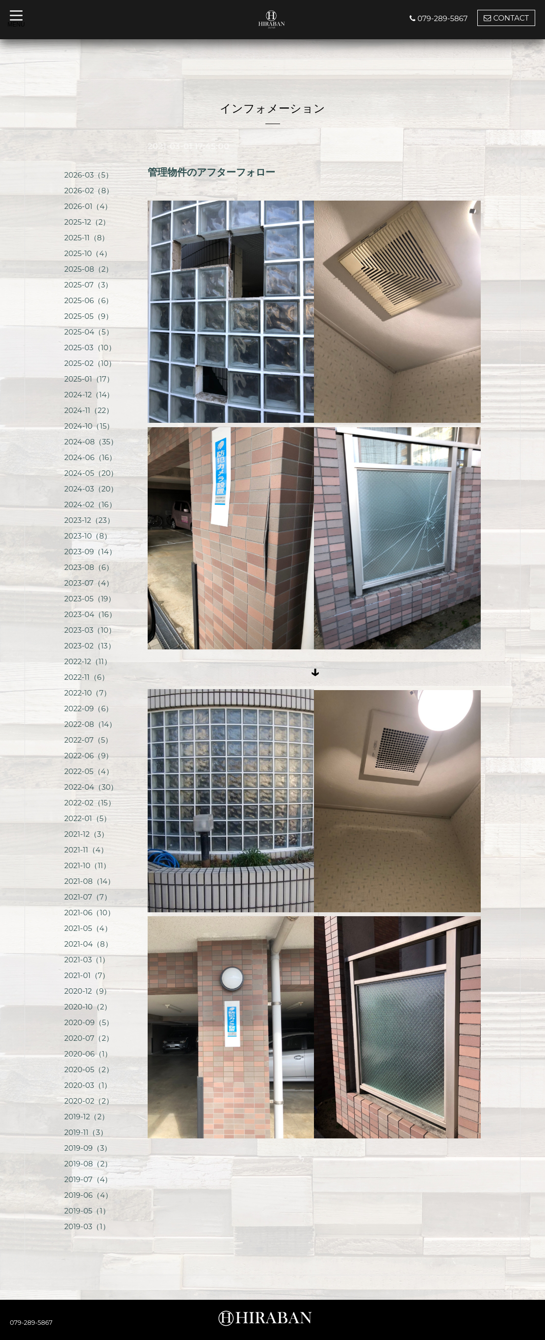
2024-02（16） (90, 504)
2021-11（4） (86, 849)
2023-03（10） (90, 630)
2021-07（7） (87, 897)
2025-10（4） (87, 253)
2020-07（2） (88, 1038)
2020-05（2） (88, 1069)
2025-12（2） (87, 222)
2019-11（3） (85, 1132)
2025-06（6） (88, 300)
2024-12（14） (89, 394)
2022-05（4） (88, 771)
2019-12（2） (86, 1116)
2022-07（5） (88, 740)
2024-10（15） (89, 426)
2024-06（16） (90, 457)
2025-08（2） (88, 269)
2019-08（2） (88, 1163)
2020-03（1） (87, 1085)
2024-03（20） (91, 488)
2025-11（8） (86, 237)
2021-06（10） (89, 912)
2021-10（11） (87, 865)
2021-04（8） (88, 944)
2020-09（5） (88, 1022)
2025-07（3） (88, 284)
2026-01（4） (88, 206)
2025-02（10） (90, 363)
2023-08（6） (88, 567)
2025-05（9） (88, 316)
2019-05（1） (87, 1210)
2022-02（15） (89, 802)
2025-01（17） (89, 379)
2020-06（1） (88, 1053)
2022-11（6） (86, 677)
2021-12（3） (86, 834)
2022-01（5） (87, 818)
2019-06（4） (88, 1195)
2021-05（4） (88, 928)
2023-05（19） (89, 598)
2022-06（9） (88, 755)
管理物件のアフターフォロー (211, 172)
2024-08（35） (91, 441)
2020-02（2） (88, 1101)
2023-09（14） (90, 551)
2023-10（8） (87, 536)
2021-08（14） (89, 881)
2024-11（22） (88, 410)
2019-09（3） (87, 1148)
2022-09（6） (88, 708)
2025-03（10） (90, 347)
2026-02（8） (88, 190)
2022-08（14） (90, 724)
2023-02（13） (89, 645)
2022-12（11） (87, 661)
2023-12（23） (89, 520)
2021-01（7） (86, 975)
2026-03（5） (88, 175)
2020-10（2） (87, 1006)
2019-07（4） (88, 1179)
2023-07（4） (88, 583)
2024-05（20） (91, 473)
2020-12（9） (87, 991)
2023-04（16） (90, 614)
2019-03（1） (87, 1226)
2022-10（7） (87, 692)
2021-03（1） (86, 959)
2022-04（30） (91, 787)
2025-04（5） (88, 331)
